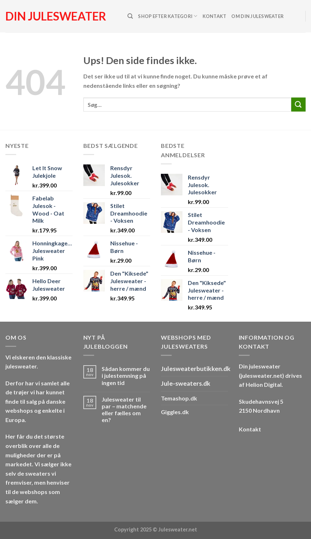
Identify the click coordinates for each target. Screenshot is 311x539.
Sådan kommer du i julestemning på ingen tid (126, 375)
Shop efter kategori (167, 16)
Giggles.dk (175, 411)
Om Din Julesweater (257, 16)
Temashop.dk (179, 398)
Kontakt (215, 16)
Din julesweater (55, 16)
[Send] (298, 105)
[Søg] (130, 16)
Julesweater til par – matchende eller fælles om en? (124, 410)
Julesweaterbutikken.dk (196, 368)
